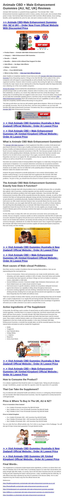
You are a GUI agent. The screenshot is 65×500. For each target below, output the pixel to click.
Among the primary (9, 89)
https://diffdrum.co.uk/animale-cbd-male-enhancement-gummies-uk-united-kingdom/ (28, 492)
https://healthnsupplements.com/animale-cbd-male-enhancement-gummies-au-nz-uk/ (29, 483)
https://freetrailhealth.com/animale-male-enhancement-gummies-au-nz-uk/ (25, 486)
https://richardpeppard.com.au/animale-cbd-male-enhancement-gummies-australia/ (28, 489)
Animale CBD (7, 109)
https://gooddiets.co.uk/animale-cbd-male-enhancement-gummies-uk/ (24, 495)
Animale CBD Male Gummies (15, 145)
